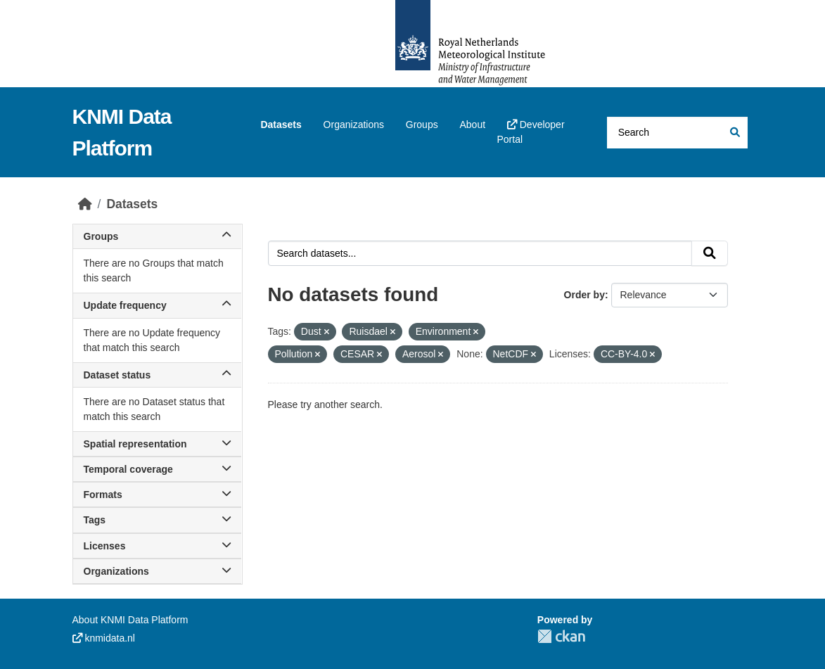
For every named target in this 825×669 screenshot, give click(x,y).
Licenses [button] (157, 546)
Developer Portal (530, 132)
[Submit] (734, 132)
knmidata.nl (103, 638)
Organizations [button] (157, 571)
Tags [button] (157, 520)
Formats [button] (157, 494)
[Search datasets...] (677, 132)
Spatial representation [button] (157, 444)
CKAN (561, 636)
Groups (422, 124)
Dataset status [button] (157, 375)
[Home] (85, 204)
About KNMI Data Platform (130, 619)
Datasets (280, 124)
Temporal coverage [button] (157, 469)
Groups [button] (157, 236)
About (472, 124)
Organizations (354, 124)
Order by (584, 294)
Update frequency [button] (157, 305)
